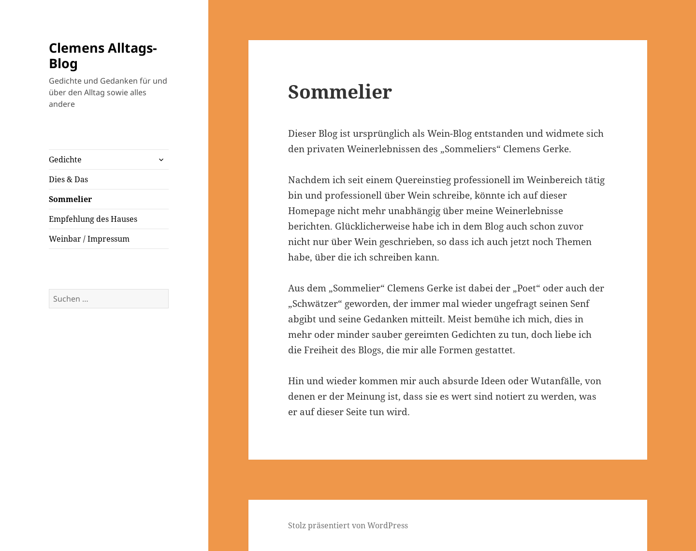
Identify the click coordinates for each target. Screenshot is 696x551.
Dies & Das (68, 179)
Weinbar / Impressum (89, 238)
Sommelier (70, 199)
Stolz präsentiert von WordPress (348, 525)
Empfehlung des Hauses (93, 219)
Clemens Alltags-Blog (103, 55)
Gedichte (65, 159)
